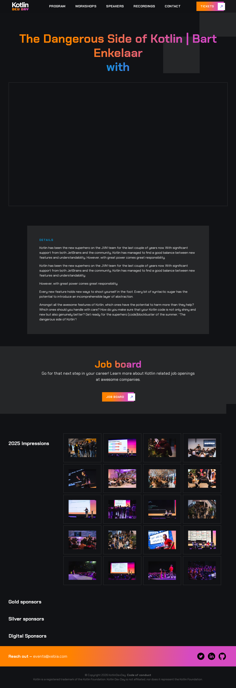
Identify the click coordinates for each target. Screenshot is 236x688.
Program (57, 6)
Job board (115, 397)
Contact (173, 6)
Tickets (207, 6)
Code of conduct (139, 675)
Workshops (86, 6)
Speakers (115, 6)
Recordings (144, 6)
